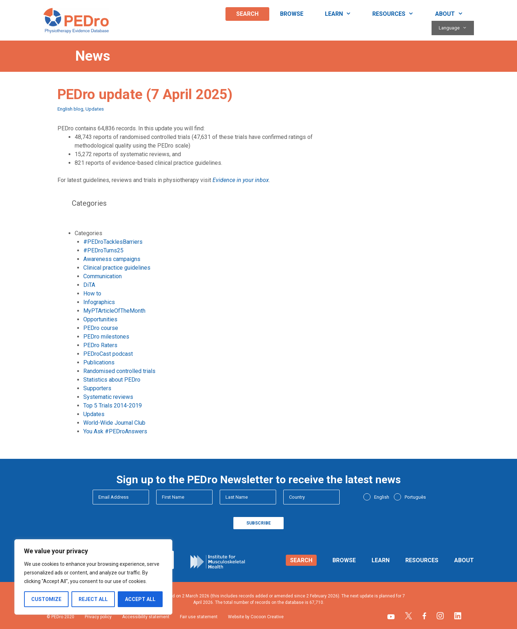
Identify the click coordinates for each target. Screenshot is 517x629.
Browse (291, 13)
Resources (398, 14)
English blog (70, 109)
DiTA (89, 284)
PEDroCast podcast (108, 353)
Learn (343, 14)
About (454, 14)
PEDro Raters (100, 345)
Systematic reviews (108, 396)
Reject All (93, 599)
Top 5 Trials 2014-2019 (112, 405)
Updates (94, 109)
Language (456, 28)
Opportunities (100, 319)
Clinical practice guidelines (116, 267)
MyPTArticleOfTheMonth (114, 310)
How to (92, 293)
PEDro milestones (106, 336)
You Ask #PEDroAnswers (115, 431)
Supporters (97, 388)
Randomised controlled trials (119, 371)
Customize (46, 599)
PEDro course (100, 328)
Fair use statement (199, 616)
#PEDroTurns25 (103, 250)
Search (247, 13)
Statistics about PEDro (111, 379)
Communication (102, 276)
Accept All (140, 599)
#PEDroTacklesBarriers (113, 241)
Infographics (99, 302)
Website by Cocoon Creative (256, 616)
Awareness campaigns (111, 259)
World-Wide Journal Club (114, 422)
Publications (99, 362)
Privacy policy (98, 616)
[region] (93, 577)
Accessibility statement (145, 616)
